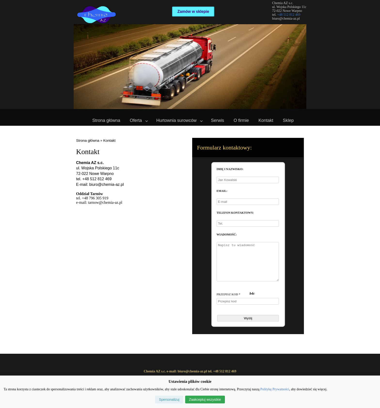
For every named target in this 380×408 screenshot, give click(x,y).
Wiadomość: (227, 234)
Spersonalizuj (169, 399)
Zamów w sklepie (193, 11)
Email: (222, 191)
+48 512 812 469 (288, 14)
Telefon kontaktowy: (235, 212)
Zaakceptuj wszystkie (205, 399)
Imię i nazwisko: (230, 169)
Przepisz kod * (228, 301)
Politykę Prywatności (274, 389)
